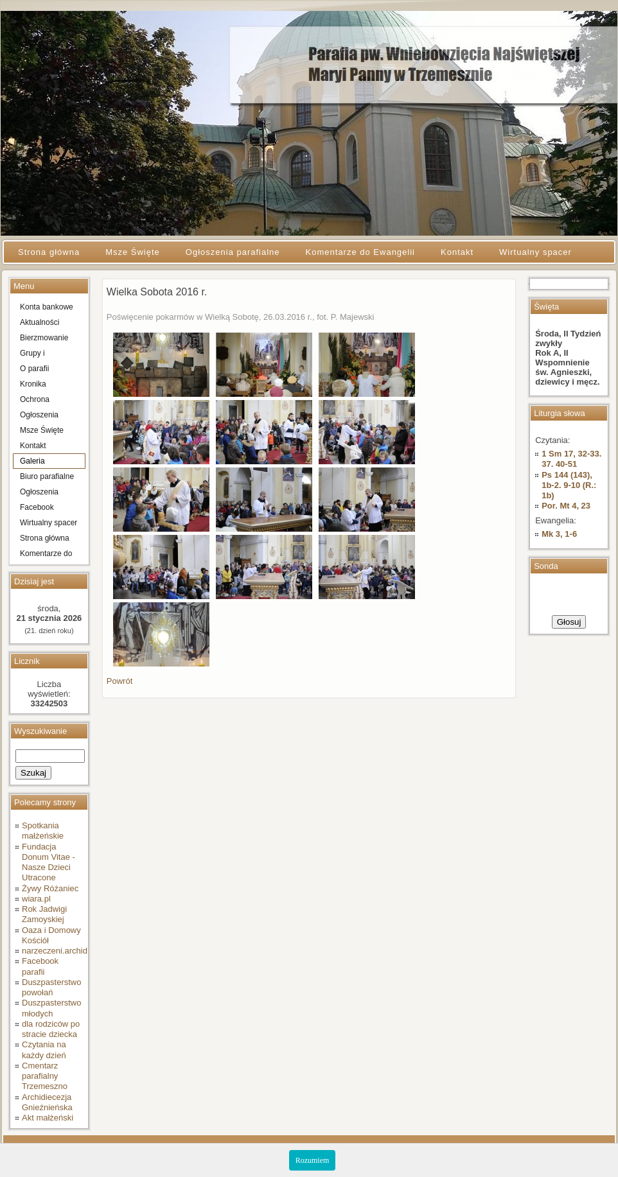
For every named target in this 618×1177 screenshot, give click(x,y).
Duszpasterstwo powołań (51, 987)
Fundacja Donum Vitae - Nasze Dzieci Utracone (48, 862)
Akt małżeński (47, 1117)
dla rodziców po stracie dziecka (51, 1029)
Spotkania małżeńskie (43, 831)
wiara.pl (36, 898)
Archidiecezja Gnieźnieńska (47, 1102)
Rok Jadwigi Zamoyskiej (44, 914)
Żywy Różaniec (50, 888)
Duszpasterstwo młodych (51, 1008)
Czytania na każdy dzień (44, 1049)
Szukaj (33, 773)
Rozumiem (313, 1160)
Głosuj (569, 622)
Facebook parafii (40, 966)
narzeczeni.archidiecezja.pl (72, 950)
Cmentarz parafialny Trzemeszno (44, 1076)
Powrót (119, 681)
